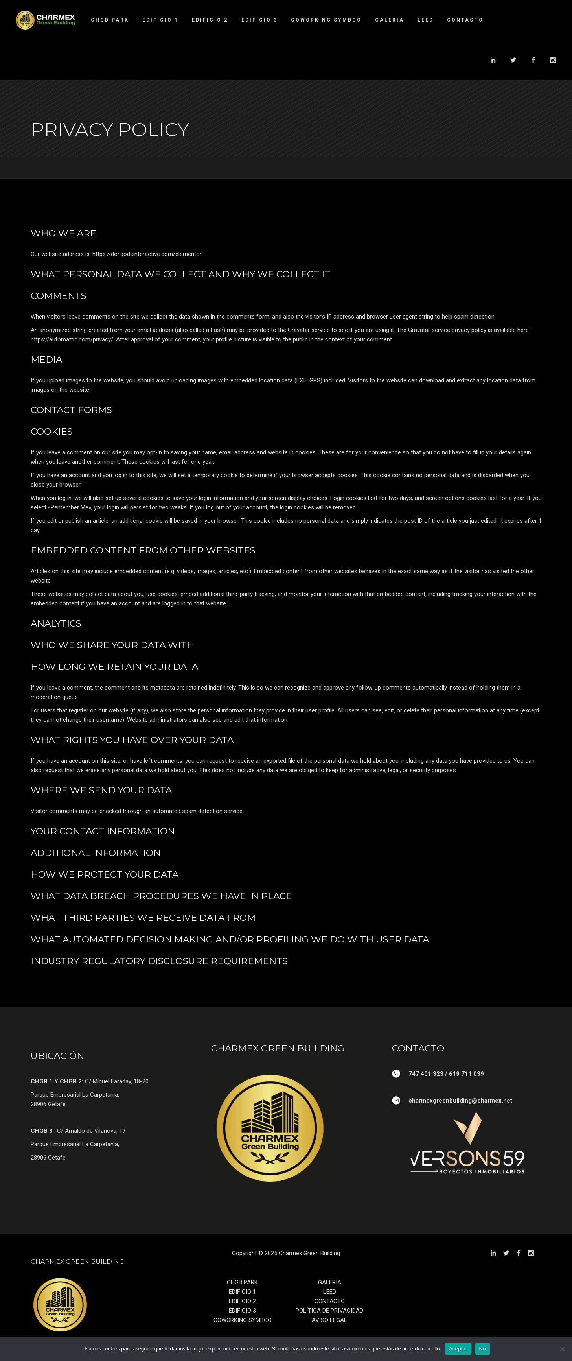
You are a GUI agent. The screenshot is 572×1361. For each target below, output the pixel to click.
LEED (329, 1291)
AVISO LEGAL (329, 1320)
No (482, 1349)
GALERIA (329, 1282)
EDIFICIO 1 (242, 1291)
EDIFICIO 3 (242, 1310)
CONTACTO (330, 1301)
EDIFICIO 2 (242, 1301)
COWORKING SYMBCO (242, 1320)
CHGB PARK (242, 1282)
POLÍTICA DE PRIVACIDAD (329, 1310)
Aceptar (458, 1349)
